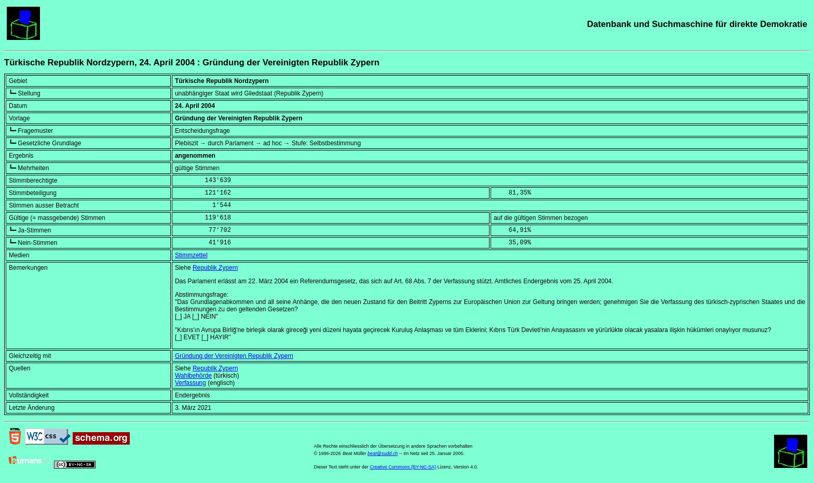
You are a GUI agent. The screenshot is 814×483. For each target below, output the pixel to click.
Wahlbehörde (193, 375)
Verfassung (190, 383)
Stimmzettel (191, 255)
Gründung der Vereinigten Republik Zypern (234, 356)
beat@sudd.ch (383, 453)
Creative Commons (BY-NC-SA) (403, 467)
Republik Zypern (215, 267)
